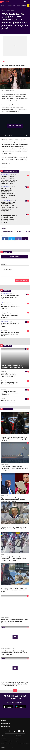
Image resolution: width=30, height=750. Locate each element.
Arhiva (17, 741)
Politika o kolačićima (6, 741)
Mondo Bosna (5, 726)
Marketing (18, 735)
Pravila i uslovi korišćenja (23, 744)
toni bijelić (19, 231)
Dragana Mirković (8, 231)
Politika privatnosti (6, 744)
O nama (2, 735)
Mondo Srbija (5, 723)
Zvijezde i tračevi (10, 10)
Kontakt (18, 738)
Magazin (3, 10)
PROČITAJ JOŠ (8, 409)
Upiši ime (4, 264)
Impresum (3, 738)
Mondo (3, 720)
